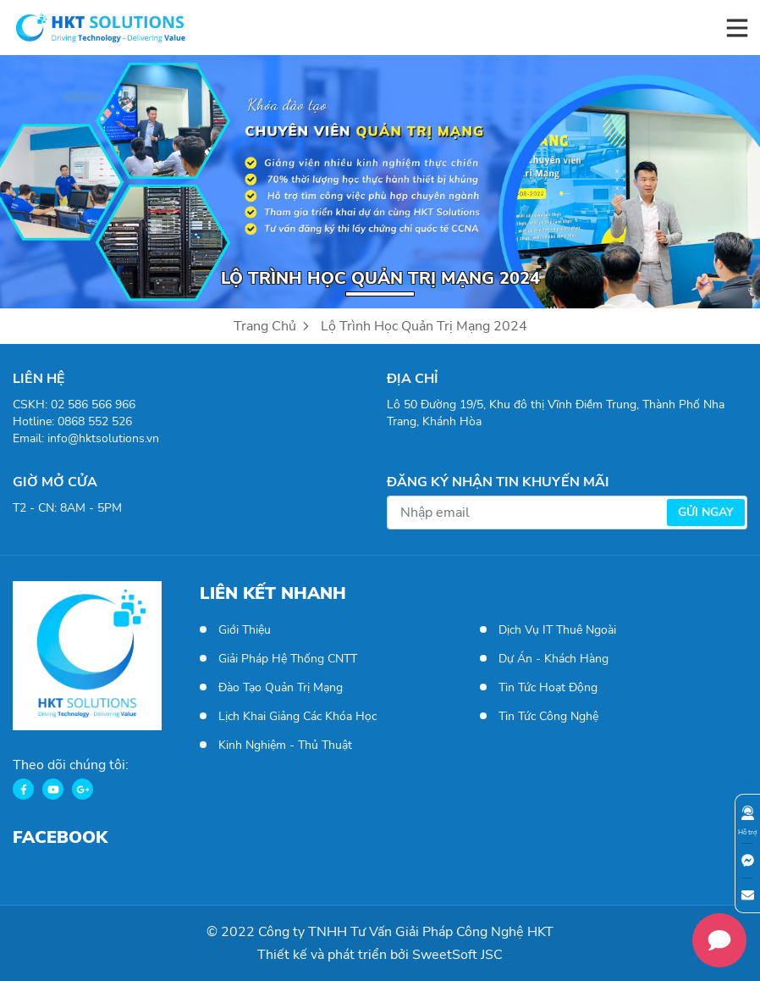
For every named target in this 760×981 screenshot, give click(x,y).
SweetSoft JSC (457, 954)
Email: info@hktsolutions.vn (86, 438)
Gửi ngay (706, 512)
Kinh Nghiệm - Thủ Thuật (285, 745)
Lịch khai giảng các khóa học (297, 716)
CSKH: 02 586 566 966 (74, 404)
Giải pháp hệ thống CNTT (287, 659)
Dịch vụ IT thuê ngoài (557, 630)
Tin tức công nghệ (548, 716)
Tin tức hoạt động (548, 687)
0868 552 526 (95, 421)
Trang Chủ (273, 326)
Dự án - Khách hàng (553, 659)
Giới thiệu (244, 630)
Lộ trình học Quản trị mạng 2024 (424, 326)
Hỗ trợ (747, 821)
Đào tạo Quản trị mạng (280, 687)
